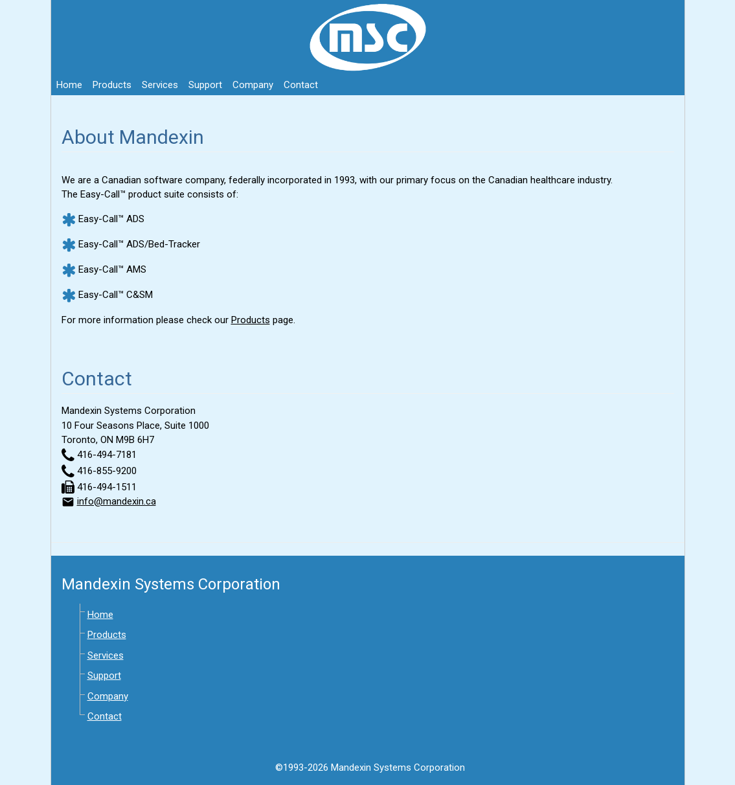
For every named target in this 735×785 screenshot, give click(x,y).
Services (160, 85)
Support (205, 85)
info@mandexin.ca (116, 501)
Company (252, 85)
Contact (301, 85)
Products (112, 85)
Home (69, 85)
